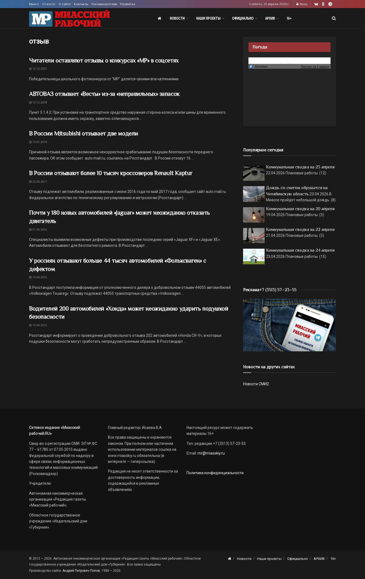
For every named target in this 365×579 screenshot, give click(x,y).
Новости (177, 18)
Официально (243, 18)
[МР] (289, 325)
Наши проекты (208, 18)
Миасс (34, 4)
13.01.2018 (38, 142)
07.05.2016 (38, 229)
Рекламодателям (104, 4)
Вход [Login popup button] (301, 4)
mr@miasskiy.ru (211, 453)
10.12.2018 (38, 102)
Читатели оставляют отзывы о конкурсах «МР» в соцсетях (104, 60)
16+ (289, 18)
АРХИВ (270, 18)
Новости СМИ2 (256, 384)
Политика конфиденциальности (215, 473)
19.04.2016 (38, 277)
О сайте (65, 4)
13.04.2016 (38, 325)
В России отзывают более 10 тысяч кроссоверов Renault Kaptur (110, 173)
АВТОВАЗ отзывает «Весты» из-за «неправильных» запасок (104, 94)
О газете (48, 4)
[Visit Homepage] (69, 18)
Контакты (81, 4)
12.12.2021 (38, 69)
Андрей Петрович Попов (81, 571)
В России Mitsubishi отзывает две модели (83, 133)
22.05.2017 (38, 181)
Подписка (127, 4)
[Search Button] (334, 18)
